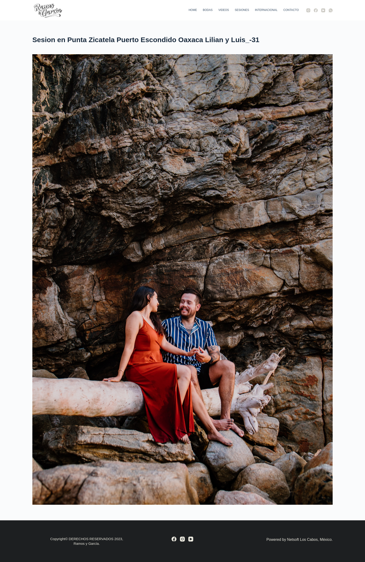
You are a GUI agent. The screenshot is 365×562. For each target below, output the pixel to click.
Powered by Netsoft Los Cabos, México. (299, 540)
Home (193, 10)
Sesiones (242, 10)
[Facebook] (316, 10)
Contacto (291, 10)
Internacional (266, 10)
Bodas (208, 10)
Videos (223, 10)
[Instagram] (308, 10)
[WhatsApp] (331, 10)
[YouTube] (323, 10)
